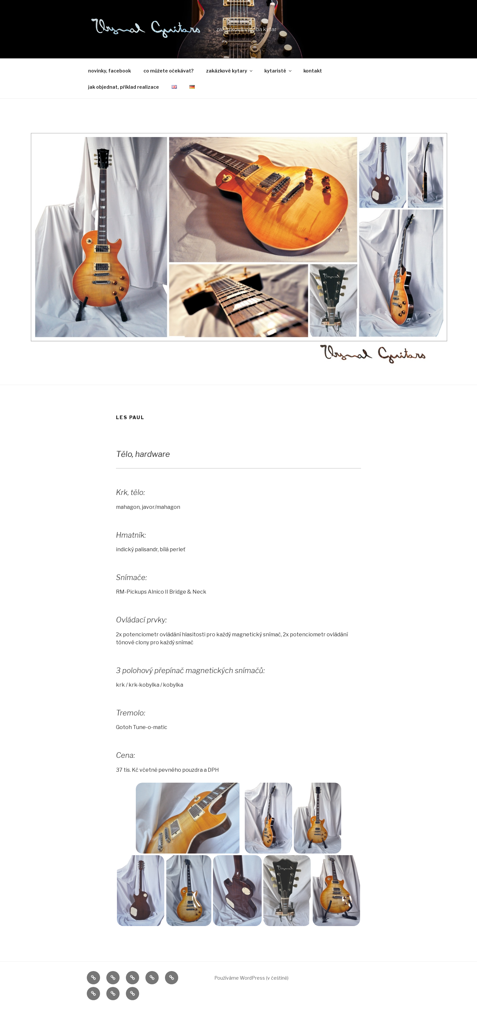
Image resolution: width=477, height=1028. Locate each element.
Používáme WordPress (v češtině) (251, 978)
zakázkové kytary (229, 70)
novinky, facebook (109, 70)
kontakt (312, 70)
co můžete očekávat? (168, 70)
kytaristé (278, 70)
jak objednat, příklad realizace (123, 87)
